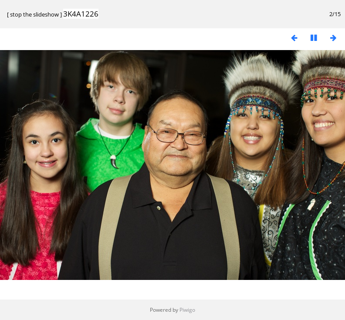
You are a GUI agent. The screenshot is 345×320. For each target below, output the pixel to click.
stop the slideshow (34, 14)
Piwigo (187, 309)
